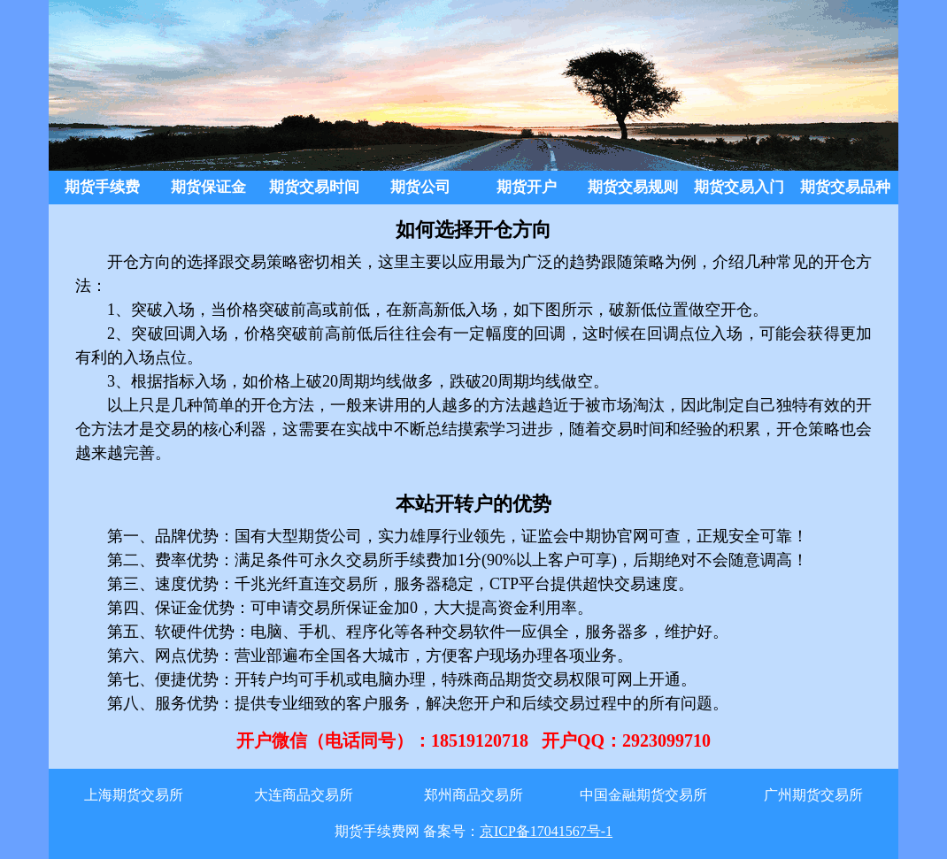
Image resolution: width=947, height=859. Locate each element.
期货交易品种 (845, 187)
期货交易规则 (633, 187)
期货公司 (420, 187)
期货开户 (527, 187)
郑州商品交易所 (473, 794)
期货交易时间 (314, 187)
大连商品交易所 (303, 794)
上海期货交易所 (133, 794)
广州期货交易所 (813, 794)
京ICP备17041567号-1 (546, 831)
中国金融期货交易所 (643, 794)
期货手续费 (102, 187)
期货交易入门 (739, 187)
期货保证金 (208, 187)
